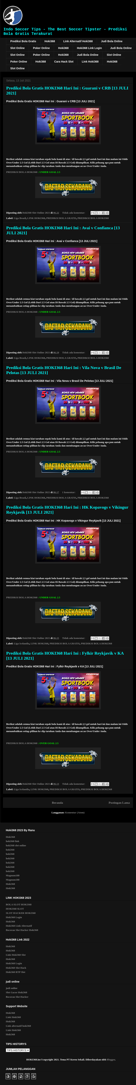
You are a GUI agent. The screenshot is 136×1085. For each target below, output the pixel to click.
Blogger (111, 1059)
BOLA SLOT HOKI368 (18, 904)
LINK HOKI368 (36, 218)
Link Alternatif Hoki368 (78, 41)
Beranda (57, 802)
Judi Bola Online (111, 41)
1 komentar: (69, 492)
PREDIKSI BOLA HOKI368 (21, 172)
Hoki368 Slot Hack (16, 967)
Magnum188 (12, 875)
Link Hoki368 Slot (16, 954)
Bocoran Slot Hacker (17, 996)
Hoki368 (49, 41)
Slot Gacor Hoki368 (16, 992)
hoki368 (10, 849)
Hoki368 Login (14, 917)
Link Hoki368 (90, 61)
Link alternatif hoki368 (18, 1025)
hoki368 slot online (16, 845)
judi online (11, 988)
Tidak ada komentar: (74, 212)
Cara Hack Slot (63, 61)
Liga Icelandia (21, 643)
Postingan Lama (119, 802)
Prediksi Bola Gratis (23, 41)
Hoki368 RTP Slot (15, 972)
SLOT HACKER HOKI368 (21, 913)
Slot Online (17, 48)
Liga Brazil (20, 218)
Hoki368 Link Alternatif (19, 925)
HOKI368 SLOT (15, 908)
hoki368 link (12, 841)
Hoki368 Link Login (89, 48)
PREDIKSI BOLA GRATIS (61, 218)
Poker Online (41, 48)
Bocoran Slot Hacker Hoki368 (22, 930)
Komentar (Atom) (75, 812)
